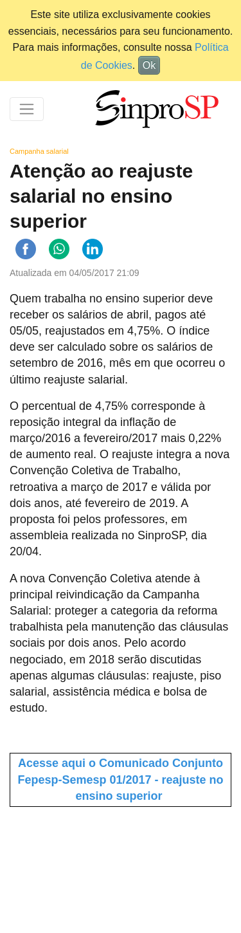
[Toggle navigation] (27, 109)
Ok (149, 65)
